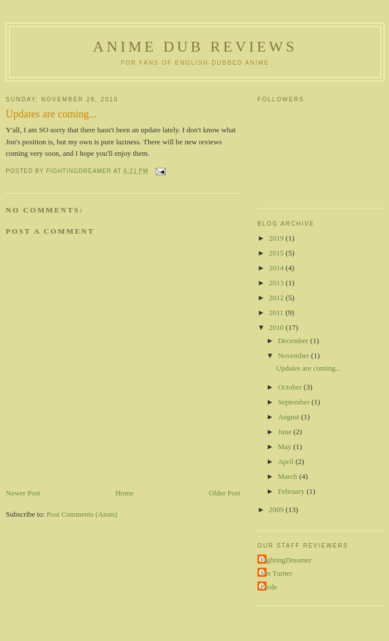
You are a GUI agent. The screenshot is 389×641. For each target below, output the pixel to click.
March (288, 476)
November (294, 355)
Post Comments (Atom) (82, 514)
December (294, 340)
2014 (277, 268)
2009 (277, 509)
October (291, 387)
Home (125, 493)
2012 (277, 297)
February (292, 491)
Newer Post (23, 493)
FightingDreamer (286, 560)
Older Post (224, 493)
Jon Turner (276, 573)
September (295, 402)
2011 (277, 312)
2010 (277, 327)
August (289, 416)
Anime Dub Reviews (195, 46)
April (287, 461)
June (285, 431)
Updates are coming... (308, 368)
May (285, 446)
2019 (277, 238)
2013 (277, 282)
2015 (277, 253)
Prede (268, 587)
